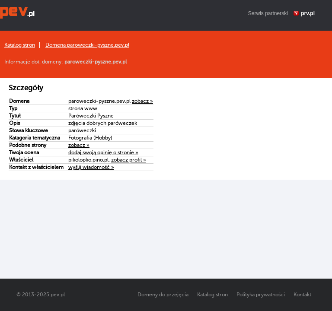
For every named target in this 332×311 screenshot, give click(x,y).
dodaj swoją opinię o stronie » (103, 152)
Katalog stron (19, 45)
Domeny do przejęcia (162, 295)
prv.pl (308, 13)
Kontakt (302, 295)
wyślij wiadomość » (91, 167)
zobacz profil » (128, 160)
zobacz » (142, 101)
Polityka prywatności (260, 295)
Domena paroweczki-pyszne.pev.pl (87, 45)
